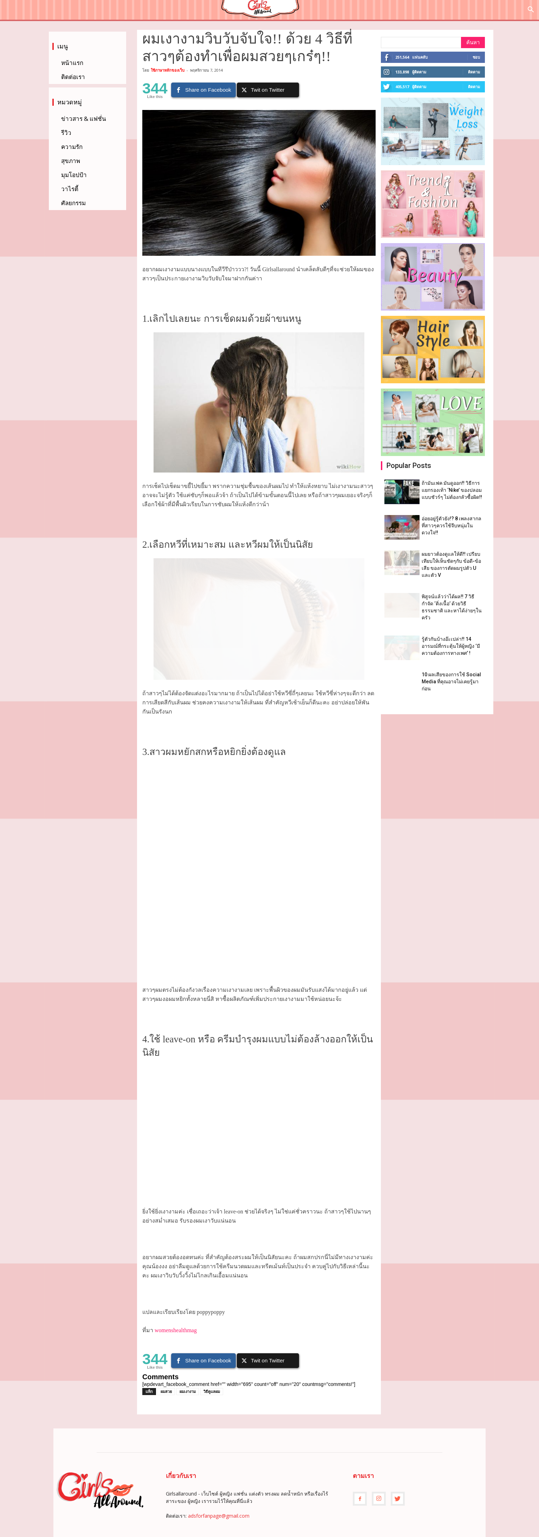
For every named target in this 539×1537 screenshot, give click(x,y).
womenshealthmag (176, 1330)
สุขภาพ (70, 161)
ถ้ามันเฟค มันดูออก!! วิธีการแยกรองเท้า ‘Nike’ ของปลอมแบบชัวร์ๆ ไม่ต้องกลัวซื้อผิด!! (452, 490)
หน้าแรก (72, 63)
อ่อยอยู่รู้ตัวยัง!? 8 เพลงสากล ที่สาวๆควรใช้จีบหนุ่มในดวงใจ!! (451, 525)
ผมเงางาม (188, 1391)
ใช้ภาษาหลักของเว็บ (167, 70)
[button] (530, 10)
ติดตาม (474, 71)
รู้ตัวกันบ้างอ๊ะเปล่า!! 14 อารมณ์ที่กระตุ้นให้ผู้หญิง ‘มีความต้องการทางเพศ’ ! (451, 646)
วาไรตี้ (69, 189)
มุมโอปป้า (74, 175)
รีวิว (66, 133)
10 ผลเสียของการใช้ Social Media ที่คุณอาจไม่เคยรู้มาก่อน (451, 681)
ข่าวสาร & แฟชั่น (83, 119)
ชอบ (476, 57)
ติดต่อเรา (73, 77)
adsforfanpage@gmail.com (218, 1515)
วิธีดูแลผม (211, 1391)
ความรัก (72, 147)
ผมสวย (166, 1391)
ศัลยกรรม (73, 203)
